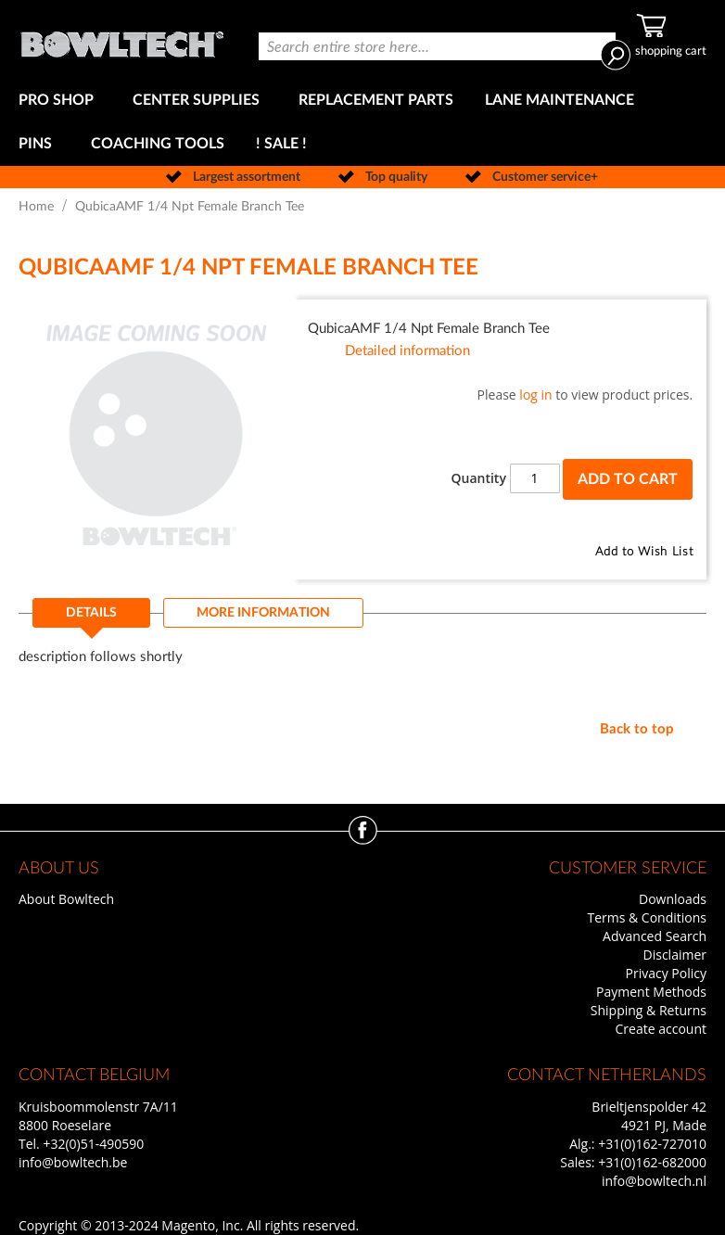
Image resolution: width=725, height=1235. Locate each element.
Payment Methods (651, 991)
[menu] (362, 122)
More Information (263, 612)
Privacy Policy (666, 973)
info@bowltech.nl (654, 1181)
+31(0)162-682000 (652, 1162)
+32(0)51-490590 (93, 1143)
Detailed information (407, 351)
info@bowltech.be (73, 1162)
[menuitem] (59, 100)
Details (91, 612)
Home (36, 206)
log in (535, 394)
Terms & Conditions (646, 917)
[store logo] (122, 39)
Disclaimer (674, 954)
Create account (661, 1029)
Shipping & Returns (648, 1010)
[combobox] (437, 46)
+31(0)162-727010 (652, 1143)
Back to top (637, 729)
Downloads (672, 899)
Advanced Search (654, 936)
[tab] (91, 618)
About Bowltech (66, 899)
